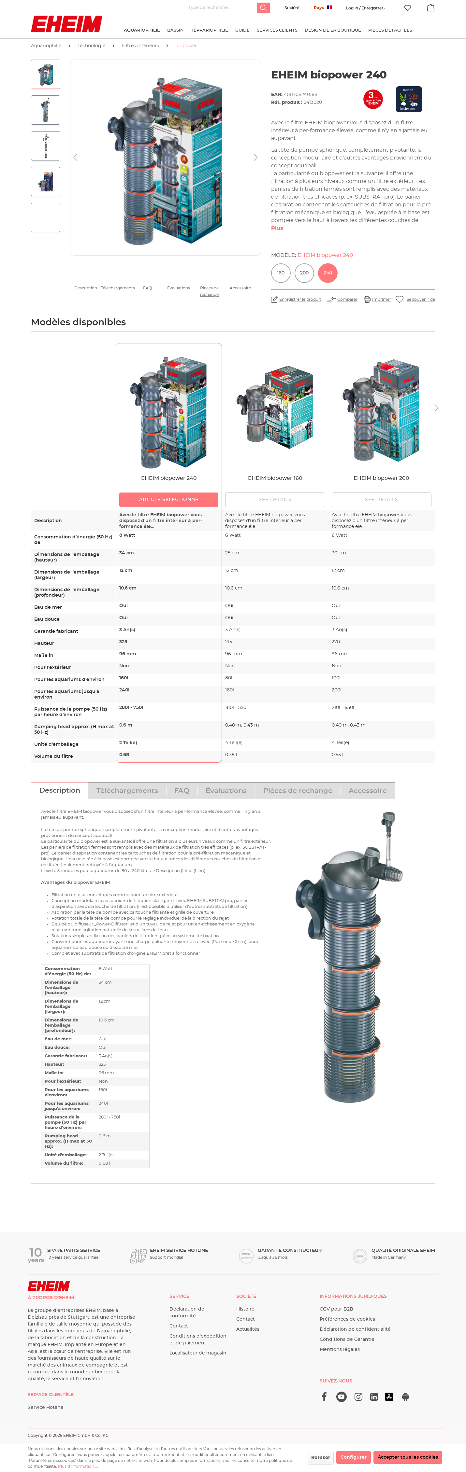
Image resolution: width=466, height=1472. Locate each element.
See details (275, 499)
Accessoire (240, 288)
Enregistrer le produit (300, 299)
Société (291, 8)
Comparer (347, 299)
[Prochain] (256, 157)
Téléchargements (116, 288)
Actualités (247, 1329)
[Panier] (430, 7)
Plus (277, 228)
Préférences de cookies (347, 1319)
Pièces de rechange (209, 291)
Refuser (320, 1457)
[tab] (59, 790)
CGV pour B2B (336, 1309)
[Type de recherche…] (222, 8)
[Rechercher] (263, 8)
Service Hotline (46, 1407)
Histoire (245, 1309)
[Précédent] (75, 157)
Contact (178, 1326)
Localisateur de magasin (197, 1353)
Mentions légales (340, 1349)
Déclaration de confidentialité (355, 1329)
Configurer (354, 1457)
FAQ (147, 288)
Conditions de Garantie (347, 1339)
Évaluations (178, 288)
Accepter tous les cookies (408, 1457)
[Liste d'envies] (407, 8)
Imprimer (381, 299)
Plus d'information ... (78, 1466)
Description (85, 288)
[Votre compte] (364, 8)
